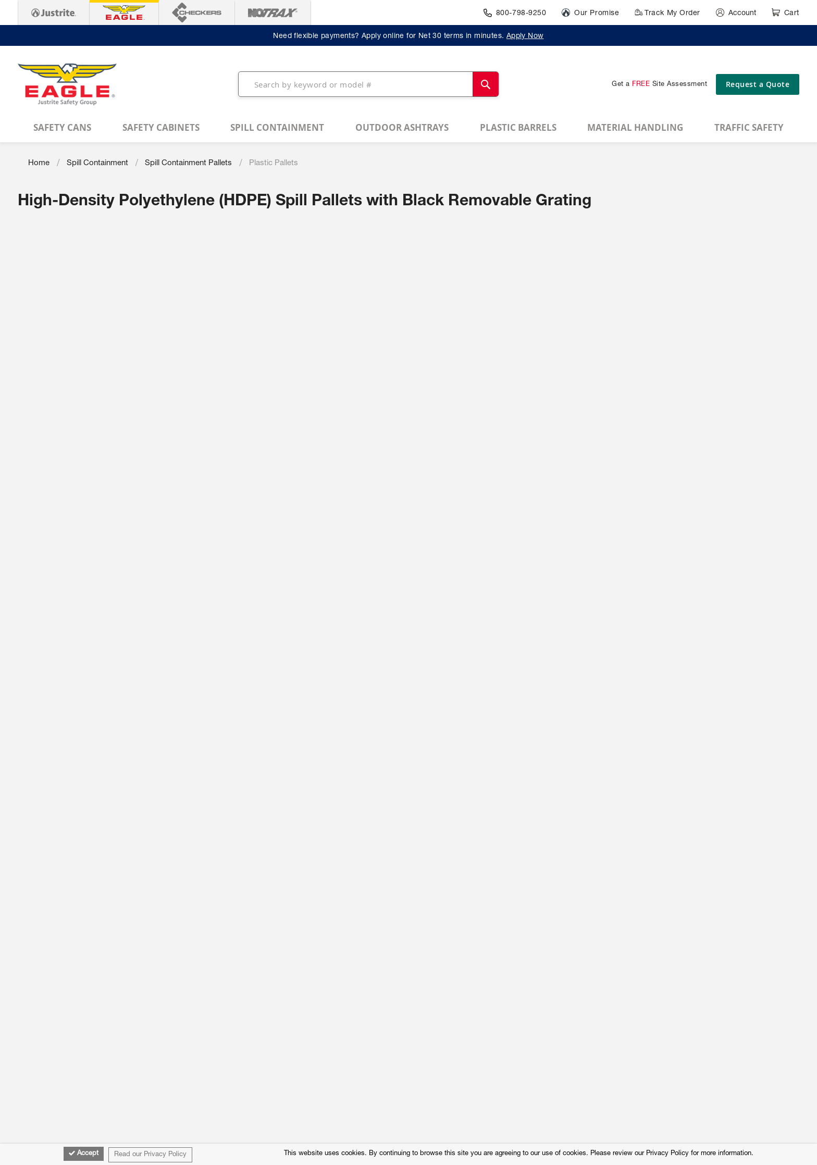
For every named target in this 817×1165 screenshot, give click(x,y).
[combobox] (368, 84)
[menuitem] (62, 127)
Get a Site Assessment (659, 84)
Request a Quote (758, 84)
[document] (408, 1154)
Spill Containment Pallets (188, 163)
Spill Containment (97, 163)
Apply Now (525, 36)
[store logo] (67, 84)
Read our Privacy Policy (150, 1154)
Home (38, 163)
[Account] (736, 13)
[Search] (486, 84)
